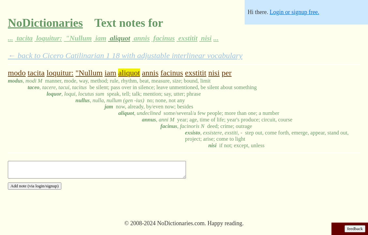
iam (100, 38)
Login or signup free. (294, 12)
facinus (163, 38)
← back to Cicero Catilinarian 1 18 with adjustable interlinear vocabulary (125, 55)
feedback (355, 228)
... (10, 38)
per (227, 73)
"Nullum (78, 38)
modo (17, 73)
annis (141, 38)
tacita (24, 38)
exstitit (186, 38)
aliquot (119, 38)
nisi (205, 38)
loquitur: (48, 38)
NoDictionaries (45, 22)
